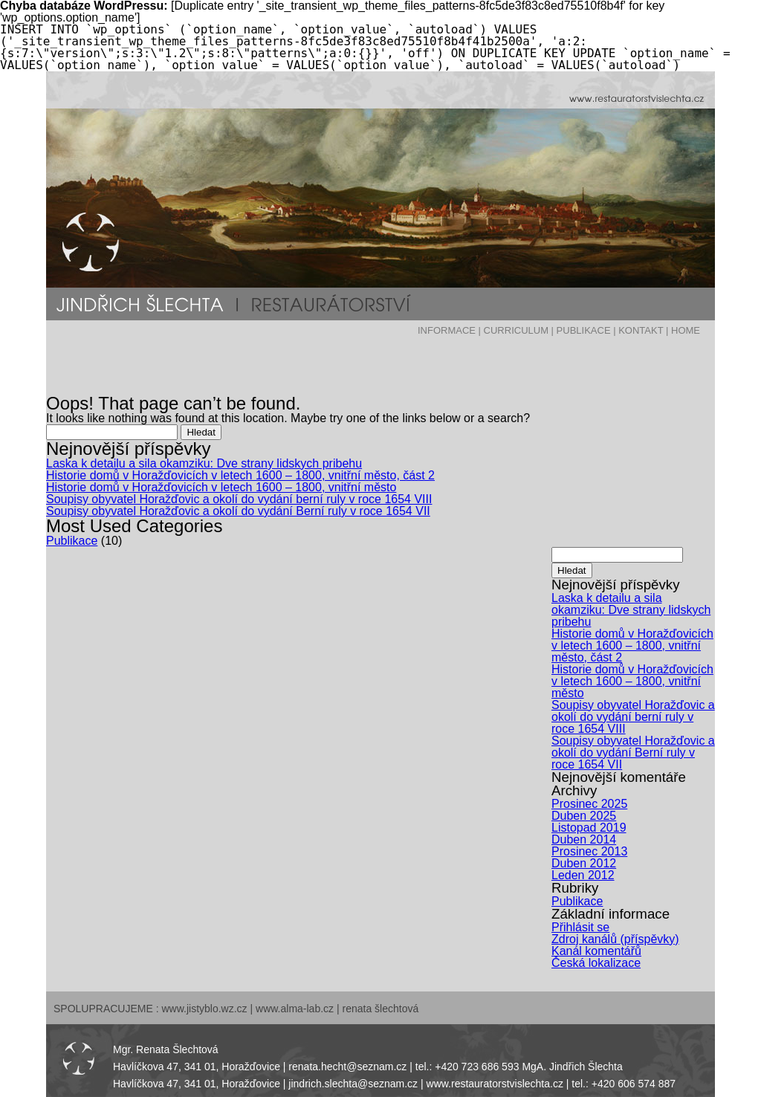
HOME (685, 330)
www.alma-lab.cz (295, 1009)
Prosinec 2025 (589, 803)
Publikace (71, 540)
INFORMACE (447, 330)
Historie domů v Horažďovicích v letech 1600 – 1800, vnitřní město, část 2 (240, 475)
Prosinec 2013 (589, 851)
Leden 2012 (583, 875)
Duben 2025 (583, 815)
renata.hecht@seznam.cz (347, 1066)
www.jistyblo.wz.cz (204, 1009)
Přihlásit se (580, 927)
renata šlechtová (381, 1009)
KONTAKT (640, 330)
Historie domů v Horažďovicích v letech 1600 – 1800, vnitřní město (221, 487)
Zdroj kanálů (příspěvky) (615, 939)
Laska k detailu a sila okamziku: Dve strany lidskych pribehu (204, 463)
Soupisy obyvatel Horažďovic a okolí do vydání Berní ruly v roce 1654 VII (238, 511)
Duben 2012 (583, 863)
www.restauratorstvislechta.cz (495, 1084)
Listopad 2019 (588, 827)
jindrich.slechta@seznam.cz (353, 1084)
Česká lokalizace (596, 963)
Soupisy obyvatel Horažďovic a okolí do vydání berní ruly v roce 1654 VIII (239, 499)
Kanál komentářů (596, 951)
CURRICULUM (516, 330)
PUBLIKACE (584, 330)
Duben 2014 (583, 839)
